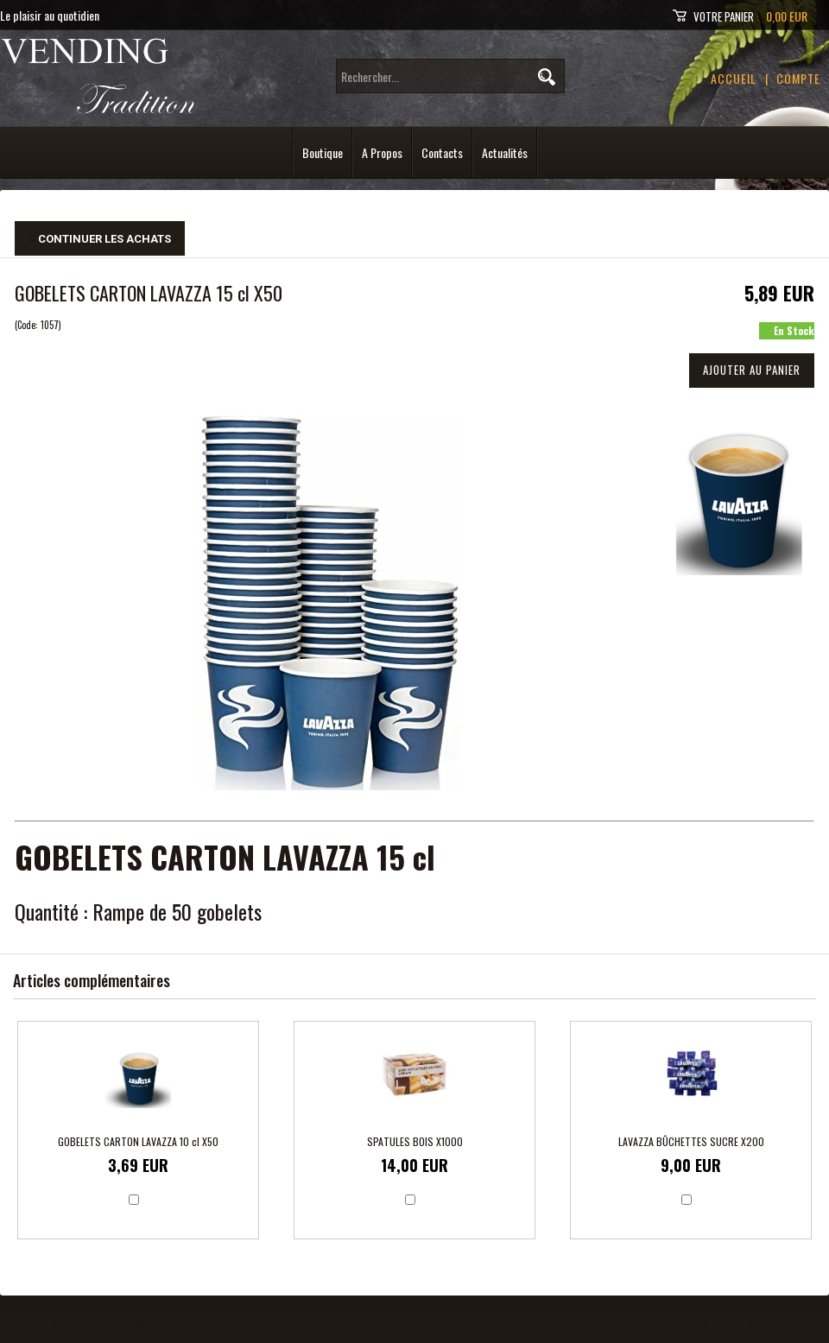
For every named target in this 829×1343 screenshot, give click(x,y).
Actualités (505, 152)
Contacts (442, 152)
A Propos (382, 152)
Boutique (322, 152)
